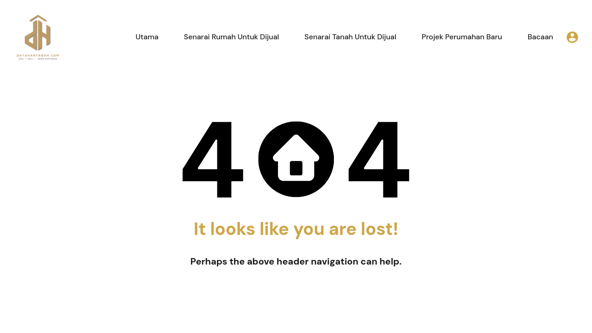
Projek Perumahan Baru (462, 37)
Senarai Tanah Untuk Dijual (350, 37)
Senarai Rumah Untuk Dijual (231, 37)
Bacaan (540, 37)
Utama (147, 37)
